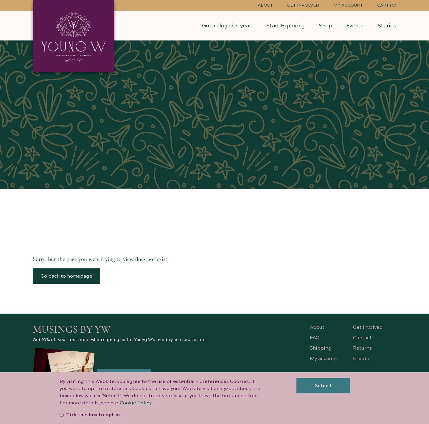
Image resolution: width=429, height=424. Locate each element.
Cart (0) (386, 5)
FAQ (315, 337)
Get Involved (303, 5)
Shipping (321, 348)
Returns (362, 348)
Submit (323, 388)
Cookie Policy (136, 406)
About (265, 5)
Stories (387, 25)
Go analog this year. (227, 25)
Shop (325, 25)
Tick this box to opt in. (90, 417)
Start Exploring (285, 25)
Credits (362, 358)
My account (348, 5)
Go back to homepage (66, 276)
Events (354, 25)
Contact (362, 337)
